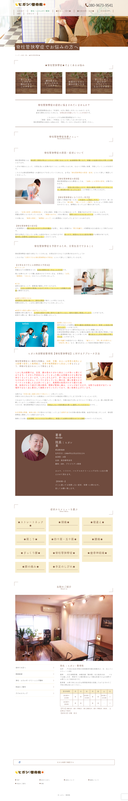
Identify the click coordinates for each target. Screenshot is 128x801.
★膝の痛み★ (30, 569)
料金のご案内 (35, 690)
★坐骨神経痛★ (97, 555)
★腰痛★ (97, 540)
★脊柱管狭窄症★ (64, 555)
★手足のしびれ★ (64, 569)
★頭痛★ (64, 522)
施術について (94, 783)
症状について (70, 783)
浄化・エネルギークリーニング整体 (35, 684)
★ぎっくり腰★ (31, 555)
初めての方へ (35, 671)
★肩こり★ (30, 540)
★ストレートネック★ (30, 524)
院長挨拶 (35, 677)
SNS (42, 787)
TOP (18, 783)
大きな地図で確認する (65, 764)
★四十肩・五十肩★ (64, 540)
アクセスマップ (35, 696)
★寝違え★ (97, 522)
